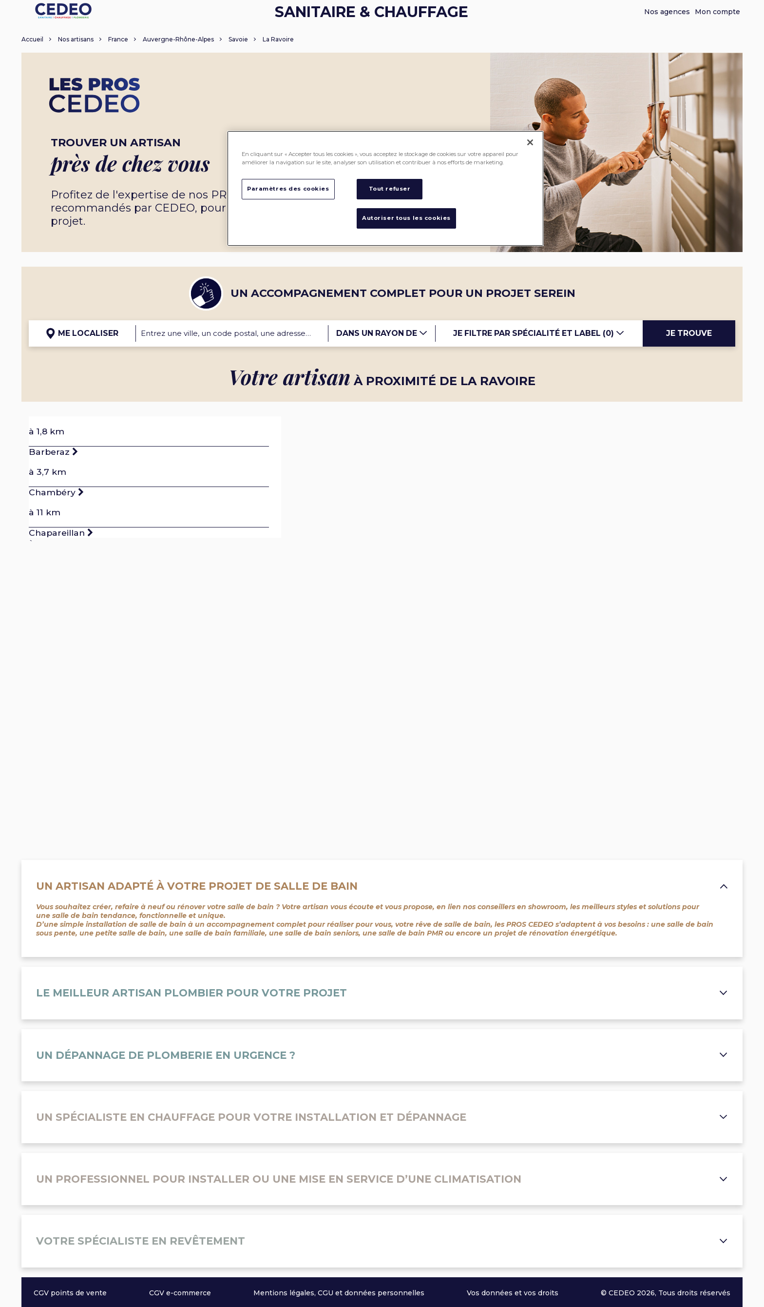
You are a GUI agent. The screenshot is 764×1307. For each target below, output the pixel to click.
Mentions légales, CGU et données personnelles (338, 1292)
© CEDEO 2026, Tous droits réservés (665, 1292)
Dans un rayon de (382, 333)
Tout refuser (390, 188)
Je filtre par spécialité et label (539, 333)
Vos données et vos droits (512, 1292)
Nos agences (667, 11)
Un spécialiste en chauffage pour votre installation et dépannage (382, 1117)
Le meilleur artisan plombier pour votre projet (382, 993)
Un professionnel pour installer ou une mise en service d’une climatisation (382, 1179)
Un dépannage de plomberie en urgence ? (382, 1055)
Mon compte (717, 11)
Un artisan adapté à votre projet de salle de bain (382, 886)
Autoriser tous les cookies (406, 218)
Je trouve (689, 333)
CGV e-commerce (180, 1292)
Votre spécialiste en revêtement (382, 1241)
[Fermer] (530, 142)
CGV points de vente (70, 1292)
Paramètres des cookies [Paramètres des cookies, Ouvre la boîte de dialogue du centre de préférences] (288, 188)
